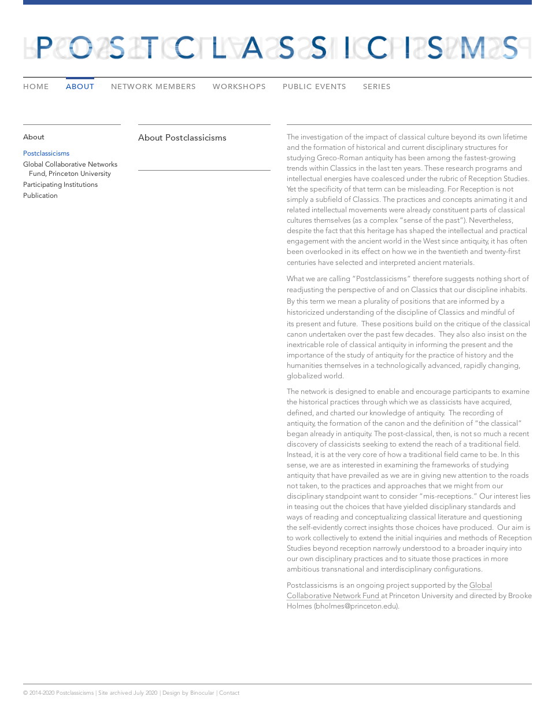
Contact (229, 692)
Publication (40, 195)
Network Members (153, 86)
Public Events (314, 86)
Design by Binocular (188, 692)
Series (377, 86)
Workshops (239, 86)
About (80, 86)
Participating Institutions (60, 184)
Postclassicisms (46, 153)
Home (36, 86)
